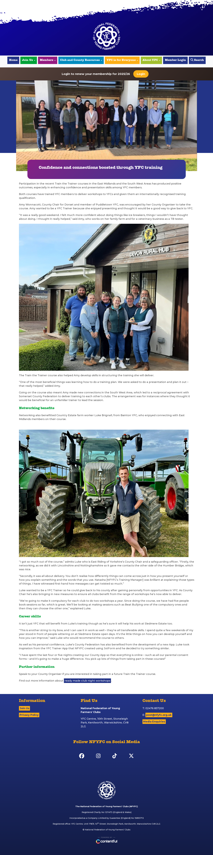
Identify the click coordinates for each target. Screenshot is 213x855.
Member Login (175, 60)
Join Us (28, 60)
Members (48, 60)
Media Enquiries (154, 721)
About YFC (151, 60)
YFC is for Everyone (122, 60)
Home (13, 60)
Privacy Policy (29, 715)
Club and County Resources (81, 60)
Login (141, 74)
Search (197, 60)
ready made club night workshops (87, 680)
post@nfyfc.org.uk (159, 715)
